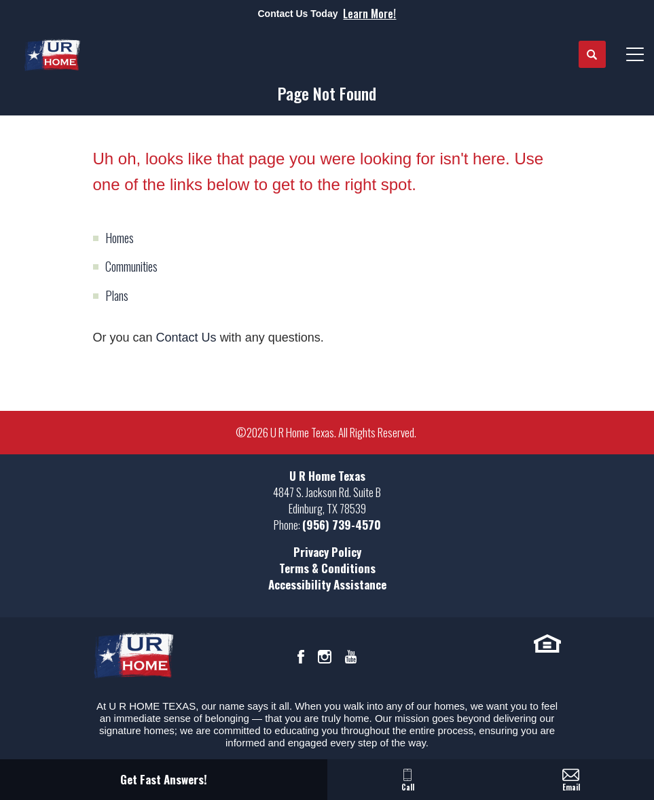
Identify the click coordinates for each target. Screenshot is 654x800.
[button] (592, 55)
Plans (116, 295)
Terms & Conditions (327, 568)
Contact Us (186, 337)
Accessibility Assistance (327, 584)
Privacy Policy (327, 551)
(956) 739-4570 (341, 524)
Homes (119, 238)
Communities (131, 266)
